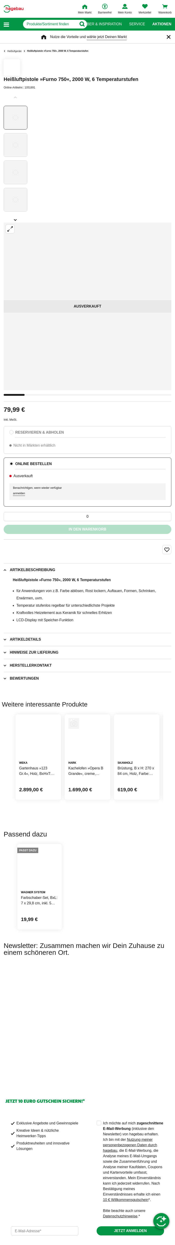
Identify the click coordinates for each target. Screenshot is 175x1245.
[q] (43, 24)
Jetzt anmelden (130, 1231)
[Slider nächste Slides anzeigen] (15, 218)
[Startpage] (13, 9)
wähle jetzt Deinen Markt (107, 37)
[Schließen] (168, 37)
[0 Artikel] (87, 517)
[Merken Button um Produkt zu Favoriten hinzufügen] (166, 549)
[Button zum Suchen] (78, 24)
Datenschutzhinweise (120, 1216)
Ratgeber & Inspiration (98, 24)
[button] (6, 24)
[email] (44, 1231)
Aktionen (161, 24)
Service (137, 24)
